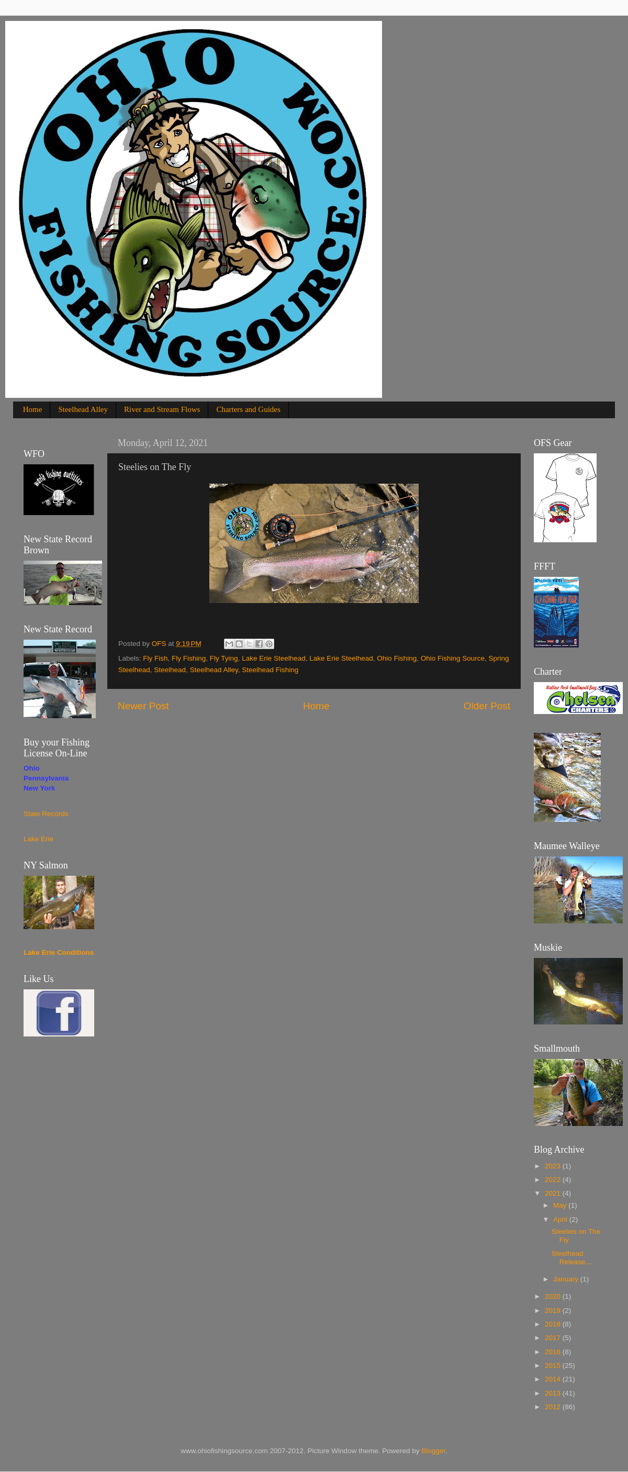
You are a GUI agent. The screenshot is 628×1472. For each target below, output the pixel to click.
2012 (554, 1407)
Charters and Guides (248, 409)
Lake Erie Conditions (59, 952)
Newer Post (143, 705)
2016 (554, 1352)
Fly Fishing (189, 658)
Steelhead (170, 670)
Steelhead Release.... (572, 1258)
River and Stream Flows (162, 409)
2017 (554, 1338)
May (560, 1205)
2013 (554, 1393)
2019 (554, 1310)
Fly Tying (224, 658)
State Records (46, 814)
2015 (554, 1365)
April (561, 1219)
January (566, 1279)
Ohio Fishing (397, 658)
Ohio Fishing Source (453, 658)
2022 (554, 1180)
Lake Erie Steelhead (274, 658)
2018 (554, 1324)
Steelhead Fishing (270, 670)
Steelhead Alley (83, 409)
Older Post (487, 705)
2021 (554, 1193)
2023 (554, 1166)
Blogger (433, 1451)
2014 (554, 1379)
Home (32, 409)
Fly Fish (155, 658)
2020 (554, 1296)
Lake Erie (38, 839)
